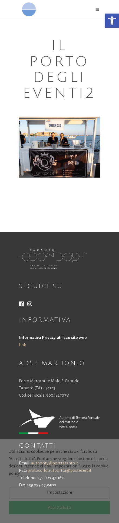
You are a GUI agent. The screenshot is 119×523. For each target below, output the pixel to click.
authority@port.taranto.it (54, 463)
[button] (112, 21)
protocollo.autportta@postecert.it (59, 470)
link (22, 344)
